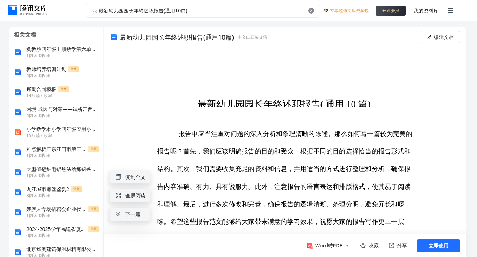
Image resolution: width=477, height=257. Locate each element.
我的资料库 (426, 10)
